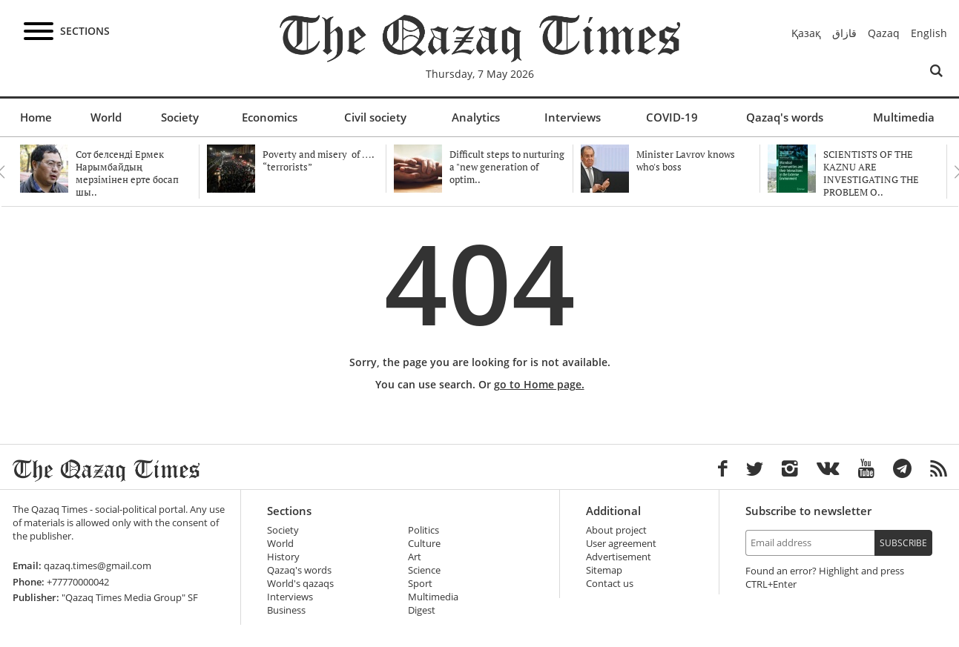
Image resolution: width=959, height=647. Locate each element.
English (929, 33)
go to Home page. (539, 384)
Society (180, 117)
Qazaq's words (784, 117)
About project (616, 530)
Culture (424, 543)
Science (424, 570)
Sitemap (604, 570)
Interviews (572, 117)
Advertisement (618, 557)
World (106, 117)
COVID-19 (672, 117)
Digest (421, 610)
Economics (269, 117)
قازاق (844, 33)
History (283, 557)
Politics (423, 530)
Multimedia (904, 117)
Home (36, 117)
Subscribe (903, 543)
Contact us (609, 583)
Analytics (476, 117)
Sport (420, 583)
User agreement (621, 543)
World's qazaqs (300, 583)
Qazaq (884, 33)
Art (414, 557)
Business (286, 610)
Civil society (375, 117)
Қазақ (806, 33)
